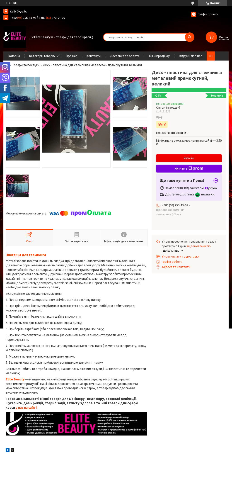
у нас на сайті (26, 407)
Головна (14, 56)
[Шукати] (189, 37)
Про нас (71, 56)
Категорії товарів (42, 56)
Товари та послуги (25, 65)
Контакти (94, 56)
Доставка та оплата (125, 56)
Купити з (189, 168)
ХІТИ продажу (159, 56)
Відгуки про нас (190, 56)
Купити (189, 158)
